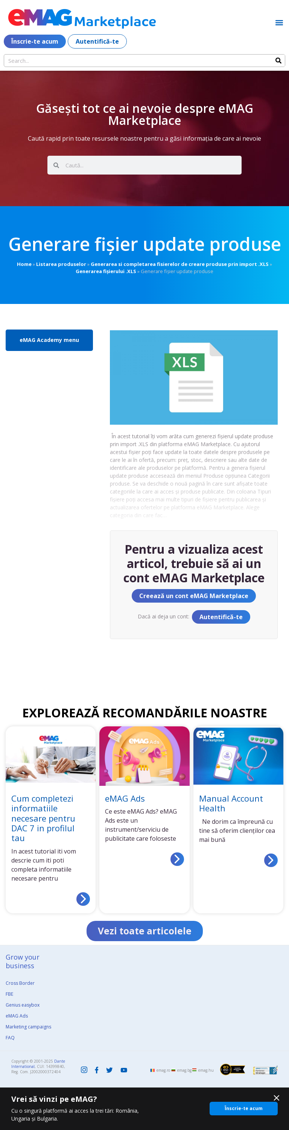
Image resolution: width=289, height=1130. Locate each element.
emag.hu (206, 1070)
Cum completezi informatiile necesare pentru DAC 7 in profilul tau (43, 818)
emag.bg (184, 1070)
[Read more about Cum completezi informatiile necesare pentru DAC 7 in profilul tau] (83, 899)
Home (24, 264)
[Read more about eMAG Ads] (177, 859)
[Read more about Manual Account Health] (271, 860)
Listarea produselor (61, 264)
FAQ (10, 1038)
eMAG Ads (125, 798)
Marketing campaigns (28, 1027)
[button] (279, 22)
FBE (9, 994)
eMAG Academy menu (49, 339)
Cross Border (20, 983)
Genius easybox (23, 1005)
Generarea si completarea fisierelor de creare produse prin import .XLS (180, 264)
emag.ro (163, 1070)
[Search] (278, 61)
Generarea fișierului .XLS (106, 271)
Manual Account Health (231, 803)
